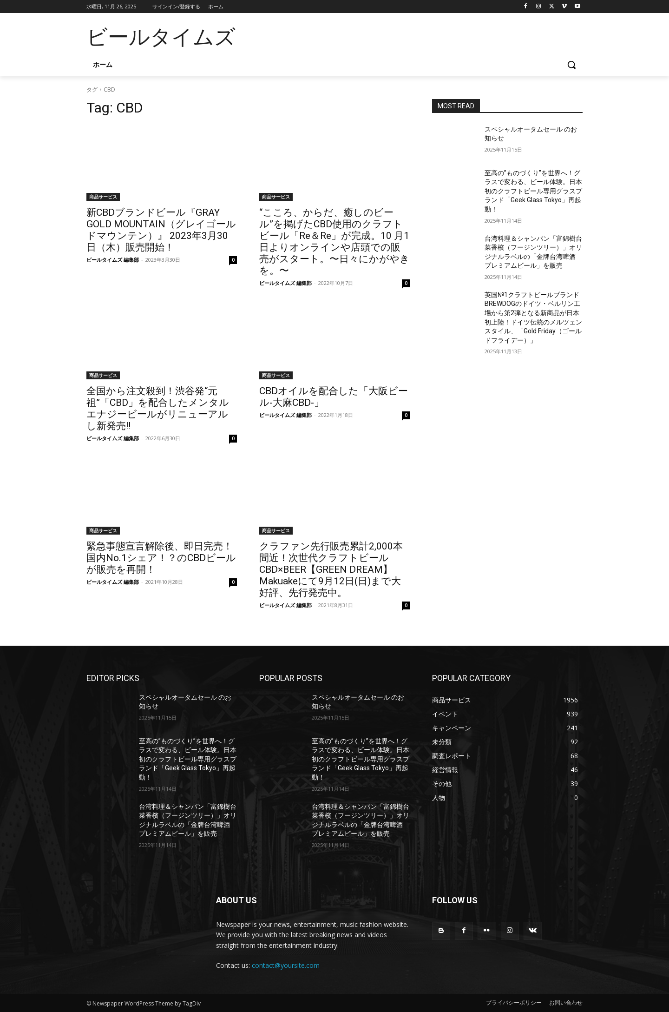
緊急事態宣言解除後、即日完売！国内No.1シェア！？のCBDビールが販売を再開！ (161, 558)
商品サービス (103, 196)
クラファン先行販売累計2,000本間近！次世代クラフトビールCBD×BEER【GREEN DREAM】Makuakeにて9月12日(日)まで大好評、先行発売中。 (331, 569)
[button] (571, 64)
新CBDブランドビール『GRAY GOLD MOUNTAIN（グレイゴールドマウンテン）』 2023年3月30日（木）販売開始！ (161, 230)
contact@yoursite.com (286, 965)
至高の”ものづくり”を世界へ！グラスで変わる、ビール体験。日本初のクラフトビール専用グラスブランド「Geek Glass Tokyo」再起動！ (533, 191)
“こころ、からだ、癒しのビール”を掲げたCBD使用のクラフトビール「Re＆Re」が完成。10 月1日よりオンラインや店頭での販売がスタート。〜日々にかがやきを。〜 (334, 241)
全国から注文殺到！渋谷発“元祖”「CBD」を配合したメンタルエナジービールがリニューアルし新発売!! (157, 408)
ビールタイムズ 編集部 (112, 259)
